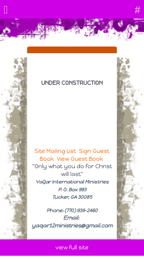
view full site (72, 247)
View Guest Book (80, 159)
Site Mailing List (55, 151)
